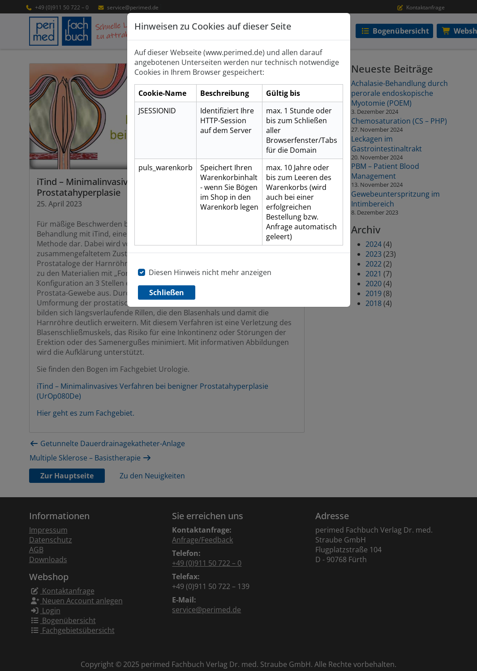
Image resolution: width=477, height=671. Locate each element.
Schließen (166, 292)
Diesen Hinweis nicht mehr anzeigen (210, 272)
